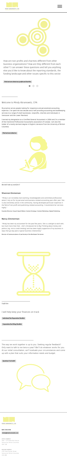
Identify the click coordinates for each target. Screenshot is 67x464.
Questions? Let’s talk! (9, 361)
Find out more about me (10, 133)
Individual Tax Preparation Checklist (14, 318)
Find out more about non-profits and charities (17, 82)
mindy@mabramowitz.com (10, 433)
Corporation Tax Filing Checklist (12, 324)
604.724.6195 (6, 430)
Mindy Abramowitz (12, 6)
